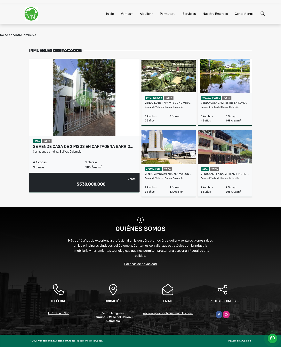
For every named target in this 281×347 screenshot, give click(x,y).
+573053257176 (58, 313)
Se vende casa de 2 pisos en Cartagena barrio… (83, 146)
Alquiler (145, 14)
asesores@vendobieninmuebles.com (168, 313)
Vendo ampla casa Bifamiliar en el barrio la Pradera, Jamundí (225, 173)
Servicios (189, 14)
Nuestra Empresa (215, 14)
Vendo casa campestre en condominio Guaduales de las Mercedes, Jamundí (225, 102)
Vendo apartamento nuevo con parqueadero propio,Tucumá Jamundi (169, 173)
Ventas (126, 14)
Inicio (110, 14)
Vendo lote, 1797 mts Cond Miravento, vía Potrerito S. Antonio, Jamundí (169, 102)
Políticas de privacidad (140, 264)
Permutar (166, 14)
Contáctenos (244, 14)
